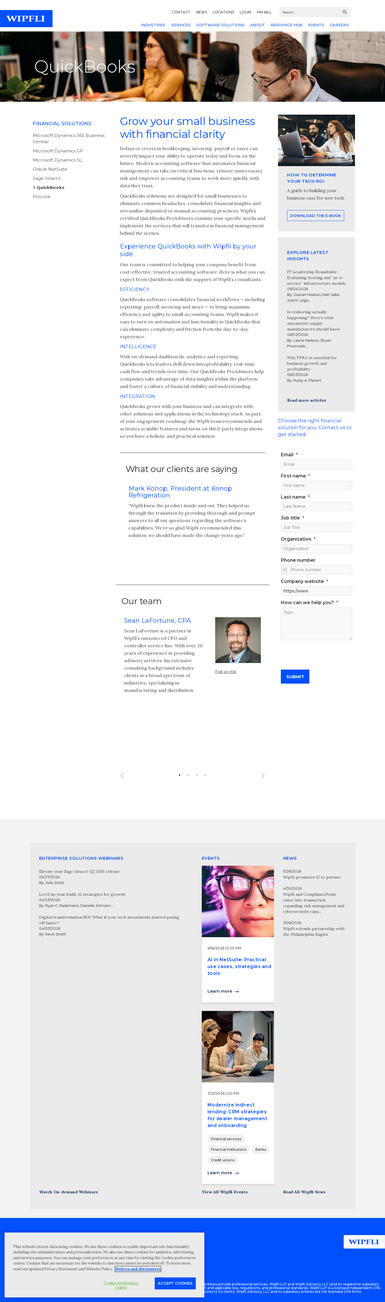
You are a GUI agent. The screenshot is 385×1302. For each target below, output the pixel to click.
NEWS (201, 12)
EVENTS (316, 25)
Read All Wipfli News (304, 1192)
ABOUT (257, 25)
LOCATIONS (223, 12)
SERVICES (181, 25)
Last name (293, 497)
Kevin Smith (55, 934)
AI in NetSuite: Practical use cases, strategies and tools (239, 966)
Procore (42, 196)
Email (287, 454)
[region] (104, 1265)
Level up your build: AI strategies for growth (82, 894)
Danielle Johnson (95, 905)
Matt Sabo (330, 294)
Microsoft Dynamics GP (58, 151)
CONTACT (181, 12)
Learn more (219, 991)
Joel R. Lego (298, 300)
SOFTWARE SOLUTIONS (220, 25)
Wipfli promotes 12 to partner (312, 877)
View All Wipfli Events (225, 1192)
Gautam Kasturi (307, 294)
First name (293, 476)
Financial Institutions (228, 1149)
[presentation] (324, 653)
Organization (296, 539)
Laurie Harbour (306, 340)
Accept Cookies (175, 1283)
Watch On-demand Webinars (68, 1192)
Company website (302, 581)
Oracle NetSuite (50, 169)
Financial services (226, 1139)
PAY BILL (264, 12)
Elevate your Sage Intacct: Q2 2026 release (79, 871)
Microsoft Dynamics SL (57, 160)
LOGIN (245, 12)
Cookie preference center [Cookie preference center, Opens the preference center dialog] (121, 1285)
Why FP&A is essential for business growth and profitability (312, 363)
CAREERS (339, 25)
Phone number (298, 560)
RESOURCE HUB (286, 25)
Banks (260, 1149)
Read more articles (306, 400)
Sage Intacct (46, 178)
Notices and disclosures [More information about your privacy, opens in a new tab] (138, 1269)
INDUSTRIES (153, 25)
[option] (193, 515)
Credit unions (222, 1160)
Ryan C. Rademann (62, 905)
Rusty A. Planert (307, 380)
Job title (290, 518)
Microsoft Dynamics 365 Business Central (68, 138)
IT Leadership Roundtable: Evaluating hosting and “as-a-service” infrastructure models (316, 277)
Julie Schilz (54, 883)
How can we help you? (307, 602)
